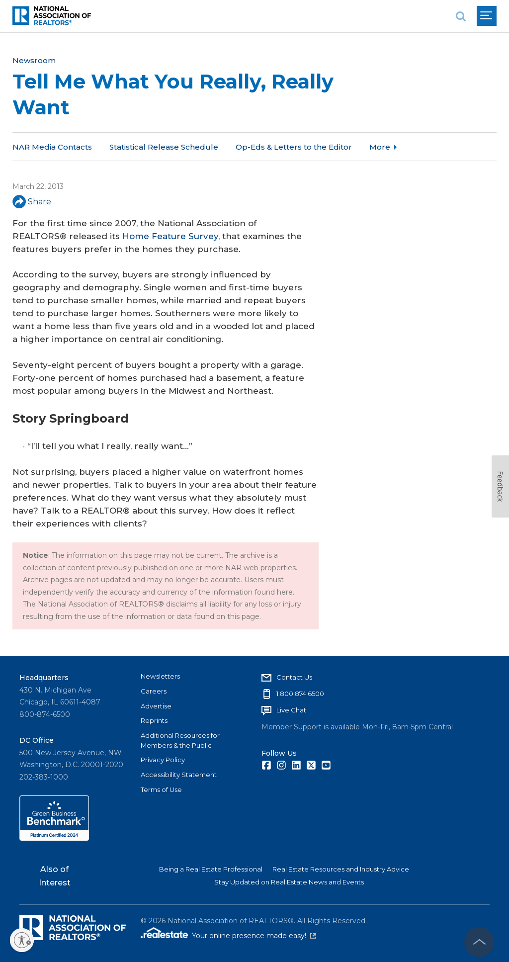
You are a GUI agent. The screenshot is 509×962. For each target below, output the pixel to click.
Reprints (154, 720)
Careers (154, 691)
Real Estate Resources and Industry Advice (340, 869)
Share (31, 201)
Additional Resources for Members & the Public (180, 740)
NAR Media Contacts (52, 147)
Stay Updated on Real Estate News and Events (289, 882)
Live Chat (291, 710)
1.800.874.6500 (300, 694)
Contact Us (294, 677)
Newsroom (34, 60)
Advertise (156, 706)
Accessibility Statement (179, 775)
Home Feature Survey (170, 236)
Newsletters (160, 676)
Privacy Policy (163, 760)
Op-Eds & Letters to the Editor (294, 147)
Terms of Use (161, 789)
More (379, 147)
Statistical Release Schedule (163, 147)
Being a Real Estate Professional (210, 869)
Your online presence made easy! (254, 935)
